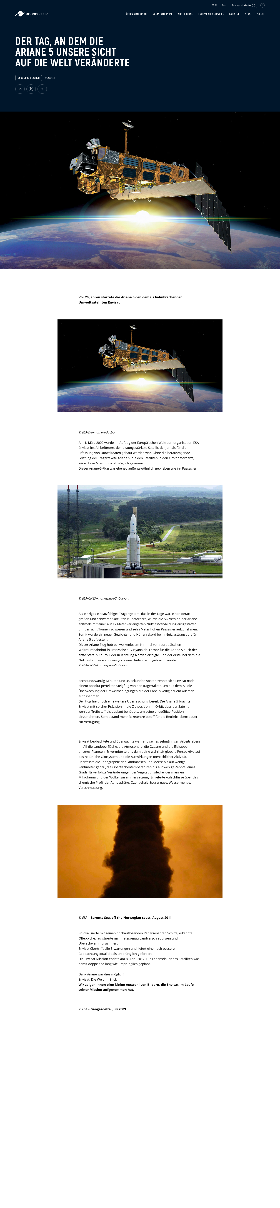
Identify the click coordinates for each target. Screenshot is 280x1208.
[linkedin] (20, 89)
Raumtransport (162, 14)
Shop (224, 5)
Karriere (234, 14)
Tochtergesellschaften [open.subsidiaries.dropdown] (243, 5)
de (214, 5)
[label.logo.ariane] (31, 15)
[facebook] (42, 89)
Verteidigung (185, 14)
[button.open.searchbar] (262, 5)
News (248, 14)
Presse (260, 14)
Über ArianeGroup (136, 14)
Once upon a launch (28, 78)
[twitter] (31, 89)
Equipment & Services (211, 14)
